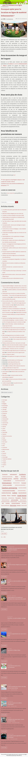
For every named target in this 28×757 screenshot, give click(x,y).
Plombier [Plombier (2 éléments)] (24, 498)
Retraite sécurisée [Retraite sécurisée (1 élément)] (23, 499)
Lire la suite (4, 698)
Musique (4, 439)
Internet (4, 426)
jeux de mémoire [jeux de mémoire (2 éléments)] (22, 492)
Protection (4, 447)
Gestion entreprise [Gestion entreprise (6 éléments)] (9, 488)
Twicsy (3, 365)
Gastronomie (5, 422)
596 (4, 537)
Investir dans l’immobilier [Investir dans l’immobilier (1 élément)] (22, 487)
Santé (3, 451)
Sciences (4, 453)
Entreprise (4, 413)
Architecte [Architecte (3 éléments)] (22, 474)
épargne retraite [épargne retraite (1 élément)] (24, 505)
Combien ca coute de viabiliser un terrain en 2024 (13, 215)
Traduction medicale (6, 458)
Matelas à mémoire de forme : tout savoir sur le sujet (13, 343)
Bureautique (5, 405)
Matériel (4, 434)
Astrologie (4, 399)
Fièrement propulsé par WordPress (14, 755)
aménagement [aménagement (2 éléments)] (13, 474)
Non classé (4, 441)
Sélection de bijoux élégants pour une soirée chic (12, 213)
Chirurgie (4, 409)
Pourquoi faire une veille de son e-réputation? (16, 369)
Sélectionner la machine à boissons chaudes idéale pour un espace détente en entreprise (14, 314)
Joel (4, 19)
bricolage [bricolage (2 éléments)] (23, 476)
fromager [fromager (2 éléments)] (23, 483)
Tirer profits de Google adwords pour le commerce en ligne (14, 754)
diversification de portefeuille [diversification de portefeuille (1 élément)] (20, 480)
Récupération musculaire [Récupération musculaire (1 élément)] (5, 501)
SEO (3, 369)
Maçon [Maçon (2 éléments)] (8, 495)
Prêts (3, 445)
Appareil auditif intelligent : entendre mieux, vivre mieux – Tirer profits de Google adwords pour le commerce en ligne (14, 287)
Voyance (4, 464)
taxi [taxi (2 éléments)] (3, 503)
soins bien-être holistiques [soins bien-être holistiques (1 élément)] (22, 501)
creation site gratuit (6, 383)
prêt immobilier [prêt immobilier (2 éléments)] (14, 500)
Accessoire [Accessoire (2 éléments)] (4, 474)
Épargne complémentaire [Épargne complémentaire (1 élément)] (5, 505)
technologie (4, 457)
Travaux (4, 460)
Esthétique (4, 417)
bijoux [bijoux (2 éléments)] (16, 476)
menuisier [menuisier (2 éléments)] (13, 495)
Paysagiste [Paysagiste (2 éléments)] (18, 498)
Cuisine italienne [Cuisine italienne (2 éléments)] (7, 480)
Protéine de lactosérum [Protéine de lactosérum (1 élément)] (5, 499)
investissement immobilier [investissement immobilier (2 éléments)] (8, 490)
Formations (4, 420)
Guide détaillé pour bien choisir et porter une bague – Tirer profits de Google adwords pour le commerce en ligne (14, 329)
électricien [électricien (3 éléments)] (13, 505)
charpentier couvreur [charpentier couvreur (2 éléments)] (7, 478)
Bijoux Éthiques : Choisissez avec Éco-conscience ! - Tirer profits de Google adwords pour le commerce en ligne (14, 350)
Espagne (4, 415)
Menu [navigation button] (26, 2)
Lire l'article (4, 560)
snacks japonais (5, 371)
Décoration (4, 411)
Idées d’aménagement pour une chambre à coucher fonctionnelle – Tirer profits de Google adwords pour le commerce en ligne (14, 337)
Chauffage (4, 407)
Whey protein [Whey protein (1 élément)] (24, 503)
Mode (3, 438)
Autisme (4, 379)
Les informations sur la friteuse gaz (15, 360)
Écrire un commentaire (22, 18)
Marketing (4, 432)
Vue (3, 466)
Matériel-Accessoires (7, 436)
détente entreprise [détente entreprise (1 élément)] (16, 482)
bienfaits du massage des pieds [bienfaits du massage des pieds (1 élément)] (7, 476)
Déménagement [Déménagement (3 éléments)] (6, 483)
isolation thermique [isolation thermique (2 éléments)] (6, 492)
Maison (4, 430)
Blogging (4, 403)
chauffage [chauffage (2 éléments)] (16, 478)
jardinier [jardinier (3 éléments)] (14, 493)
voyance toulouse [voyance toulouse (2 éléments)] (15, 503)
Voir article (4, 533)
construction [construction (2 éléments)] (23, 478)
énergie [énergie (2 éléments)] (19, 505)
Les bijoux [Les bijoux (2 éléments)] (4, 495)
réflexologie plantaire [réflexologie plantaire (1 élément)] (13, 501)
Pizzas (3, 443)
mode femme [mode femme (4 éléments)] (21, 495)
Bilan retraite (5, 375)
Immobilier (4, 424)
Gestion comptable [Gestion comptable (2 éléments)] (7, 485)
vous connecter (10, 193)
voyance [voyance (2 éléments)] (8, 503)
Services (4, 455)
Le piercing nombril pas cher (14, 362)
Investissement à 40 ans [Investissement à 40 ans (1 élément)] (22, 490)
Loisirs (3, 428)
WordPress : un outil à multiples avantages (16, 618)
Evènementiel (5, 6)
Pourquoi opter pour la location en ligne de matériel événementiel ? (13, 12)
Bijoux (3, 401)
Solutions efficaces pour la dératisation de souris (12, 278)
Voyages (4, 462)
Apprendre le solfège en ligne (13, 650)
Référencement (5, 449)
